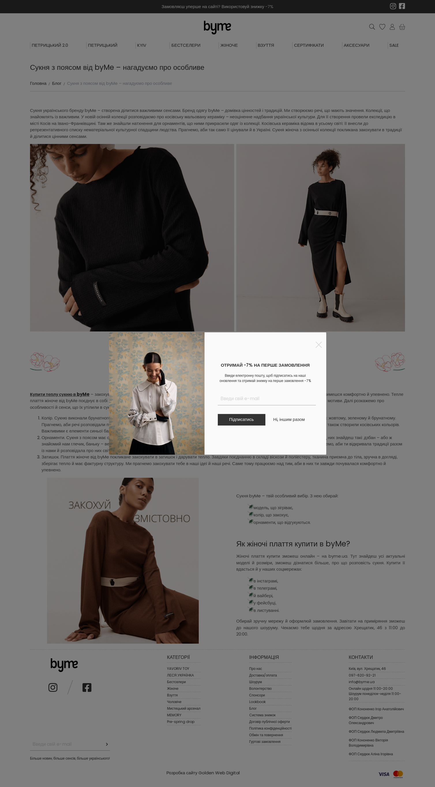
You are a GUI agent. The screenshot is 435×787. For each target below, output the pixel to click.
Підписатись (241, 419)
